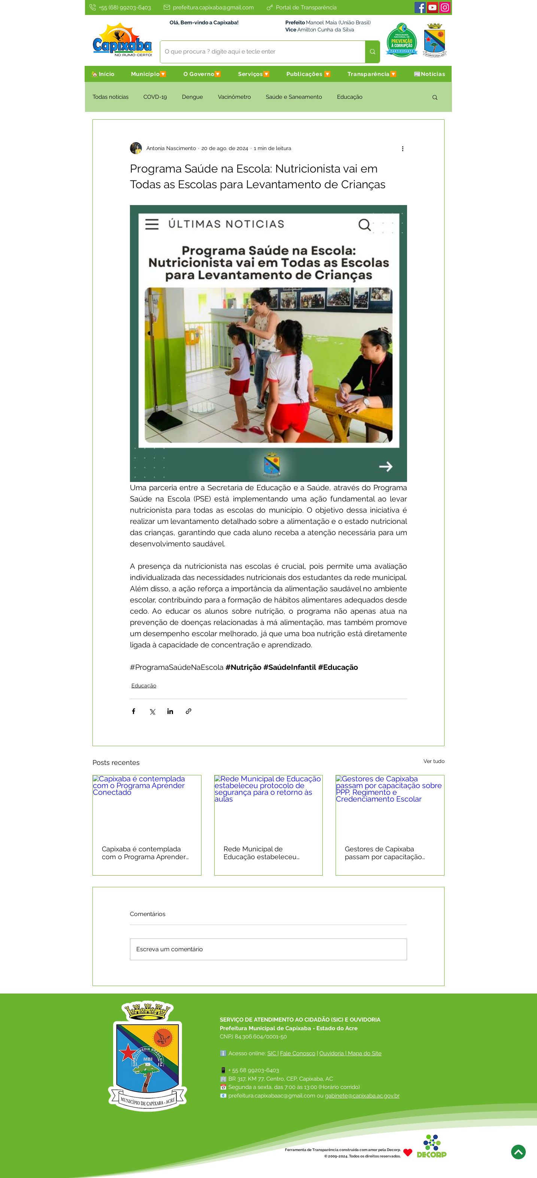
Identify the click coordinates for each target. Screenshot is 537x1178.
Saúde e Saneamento (294, 97)
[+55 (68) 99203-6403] (119, 7)
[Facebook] (420, 7)
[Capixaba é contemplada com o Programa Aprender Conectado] (147, 805)
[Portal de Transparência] (301, 7)
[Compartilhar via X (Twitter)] (151, 711)
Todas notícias (110, 97)
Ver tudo (434, 761)
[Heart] (408, 1153)
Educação (349, 97)
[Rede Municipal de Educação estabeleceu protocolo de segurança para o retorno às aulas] (269, 805)
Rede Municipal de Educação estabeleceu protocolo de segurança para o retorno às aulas (262, 853)
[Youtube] (432, 7)
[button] (149, 74)
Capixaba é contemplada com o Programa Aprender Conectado (144, 853)
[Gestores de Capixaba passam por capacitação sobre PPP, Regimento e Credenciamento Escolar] (390, 805)
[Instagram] (444, 7)
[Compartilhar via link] (188, 711)
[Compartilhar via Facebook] (133, 711)
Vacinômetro (234, 97)
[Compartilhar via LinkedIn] (170, 711)
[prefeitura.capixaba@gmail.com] (208, 7)
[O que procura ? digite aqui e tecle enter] (257, 52)
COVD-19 (155, 97)
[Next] (518, 1152)
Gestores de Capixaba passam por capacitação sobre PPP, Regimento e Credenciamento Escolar (384, 853)
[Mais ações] (402, 148)
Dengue (192, 97)
